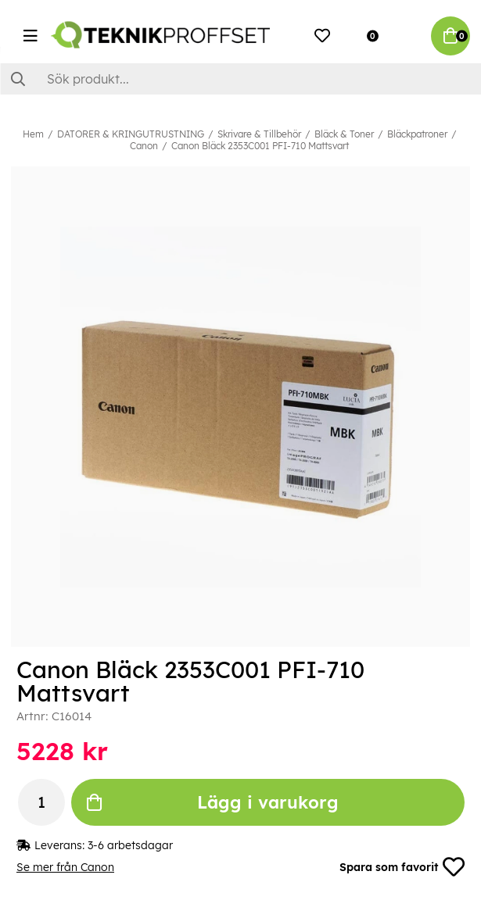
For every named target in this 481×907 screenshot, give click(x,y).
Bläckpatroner (417, 134)
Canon (144, 146)
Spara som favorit (402, 867)
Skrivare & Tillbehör (259, 134)
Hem (33, 134)
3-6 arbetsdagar (130, 845)
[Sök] (240, 79)
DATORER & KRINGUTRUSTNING (130, 134)
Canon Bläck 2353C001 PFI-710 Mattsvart (260, 146)
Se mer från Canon (65, 867)
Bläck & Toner (344, 134)
